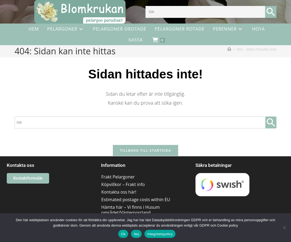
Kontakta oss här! (118, 192)
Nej (136, 234)
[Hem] (229, 49)
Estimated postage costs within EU (135, 200)
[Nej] (284, 227)
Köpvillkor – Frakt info (123, 184)
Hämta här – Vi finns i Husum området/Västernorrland (130, 210)
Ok (123, 234)
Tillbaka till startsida (145, 150)
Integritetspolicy (160, 234)
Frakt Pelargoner (118, 177)
